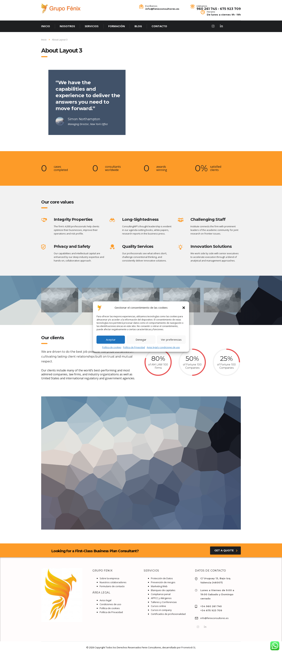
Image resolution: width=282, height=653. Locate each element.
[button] (184, 307)
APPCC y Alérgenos (161, 598)
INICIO (45, 26)
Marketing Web (159, 586)
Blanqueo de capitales (163, 590)
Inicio (44, 39)
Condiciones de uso (110, 604)
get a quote (226, 550)
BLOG (138, 26)
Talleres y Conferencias (164, 602)
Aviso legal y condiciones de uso (163, 347)
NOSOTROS (67, 26)
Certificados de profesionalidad (168, 614)
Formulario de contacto (112, 586)
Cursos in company (161, 610)
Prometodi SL (188, 647)
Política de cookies (111, 347)
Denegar (141, 339)
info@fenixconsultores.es (214, 618)
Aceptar (111, 339)
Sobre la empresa (109, 578)
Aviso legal (105, 600)
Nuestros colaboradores (113, 582)
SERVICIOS (92, 26)
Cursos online (158, 606)
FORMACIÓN (116, 26)
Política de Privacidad (134, 347)
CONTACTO (159, 26)
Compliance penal (160, 594)
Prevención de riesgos (163, 582)
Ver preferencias (171, 339)
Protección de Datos (162, 578)
